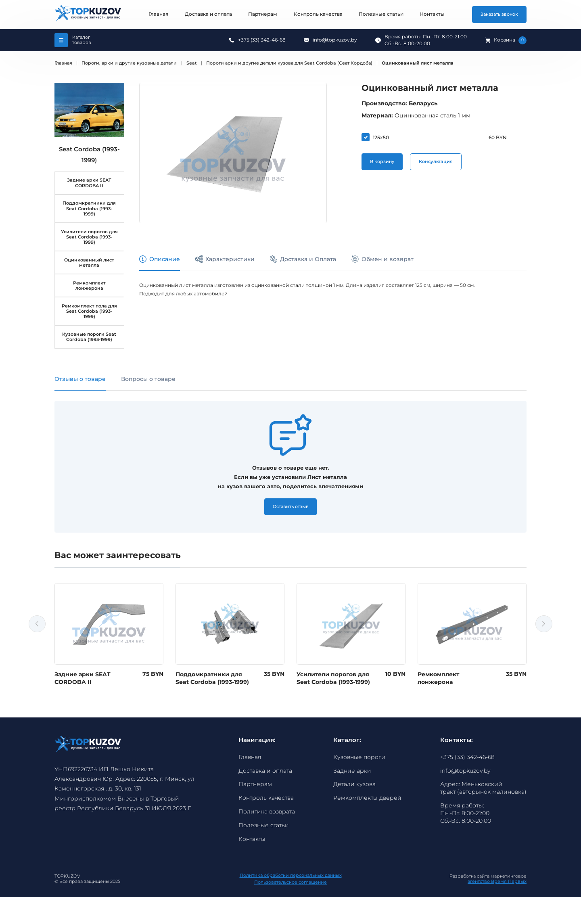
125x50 (381, 137)
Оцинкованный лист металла (89, 262)
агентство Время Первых (497, 881)
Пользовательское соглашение (290, 882)
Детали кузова (354, 784)
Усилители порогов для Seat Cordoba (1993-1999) (89, 237)
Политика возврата (266, 811)
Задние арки (352, 770)
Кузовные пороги (359, 757)
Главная (158, 14)
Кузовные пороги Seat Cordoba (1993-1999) (89, 337)
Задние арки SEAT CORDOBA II (89, 183)
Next (543, 623)
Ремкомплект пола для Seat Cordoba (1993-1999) (89, 311)
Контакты (432, 14)
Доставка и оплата (208, 14)
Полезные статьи (381, 14)
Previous (37, 623)
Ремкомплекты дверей (367, 798)
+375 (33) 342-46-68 (262, 40)
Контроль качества (318, 14)
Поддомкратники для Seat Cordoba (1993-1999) (89, 208)
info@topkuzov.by (335, 40)
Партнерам (262, 14)
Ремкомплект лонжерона (89, 285)
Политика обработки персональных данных (291, 875)
